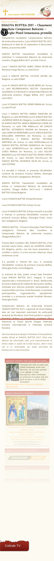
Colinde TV (12, 546)
